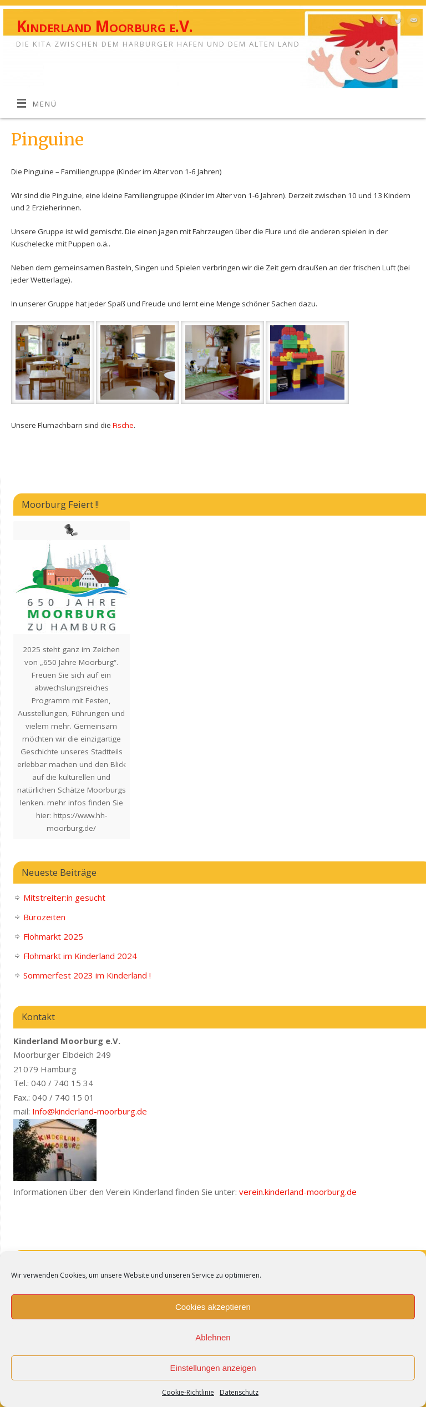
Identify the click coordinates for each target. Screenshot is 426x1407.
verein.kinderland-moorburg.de (298, 1191)
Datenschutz (239, 1392)
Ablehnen (212, 1337)
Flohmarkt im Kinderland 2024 (80, 955)
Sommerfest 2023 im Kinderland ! (87, 975)
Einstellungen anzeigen (213, 1368)
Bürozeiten (44, 916)
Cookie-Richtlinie (188, 1392)
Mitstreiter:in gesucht (64, 897)
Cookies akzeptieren (213, 1307)
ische (125, 425)
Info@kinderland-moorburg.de (89, 1111)
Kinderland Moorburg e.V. (104, 26)
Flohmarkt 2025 (53, 936)
